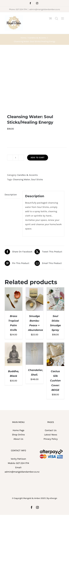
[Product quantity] (15, 102)
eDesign (53, 443)
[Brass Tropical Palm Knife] (13, 234)
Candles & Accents (27, 119)
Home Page (18, 374)
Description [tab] (11, 139)
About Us (18, 383)
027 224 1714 (22, 407)
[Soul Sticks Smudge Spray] (55, 234)
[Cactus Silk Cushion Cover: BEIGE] (55, 289)
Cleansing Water (21, 124)
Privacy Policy (51, 383)
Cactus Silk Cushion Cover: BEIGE (55, 325)
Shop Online (18, 379)
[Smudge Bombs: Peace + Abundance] (34, 234)
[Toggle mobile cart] (50, 18)
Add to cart (38, 102)
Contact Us (51, 374)
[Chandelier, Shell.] (34, 289)
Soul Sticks (37, 124)
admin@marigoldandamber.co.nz (44, 9)
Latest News (50, 379)
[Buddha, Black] (13, 289)
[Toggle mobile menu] (62, 18)
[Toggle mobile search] (56, 18)
